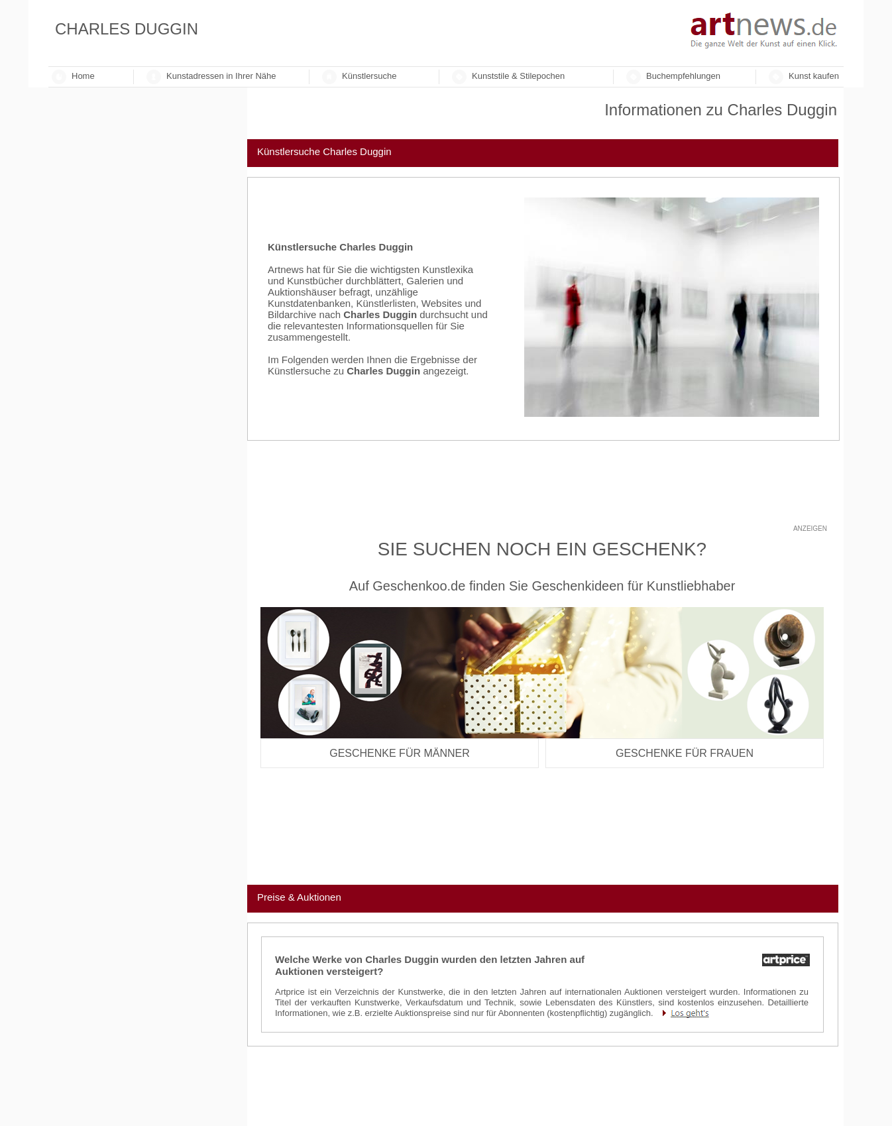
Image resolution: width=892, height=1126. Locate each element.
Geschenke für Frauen (684, 753)
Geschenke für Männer (399, 753)
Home (83, 76)
